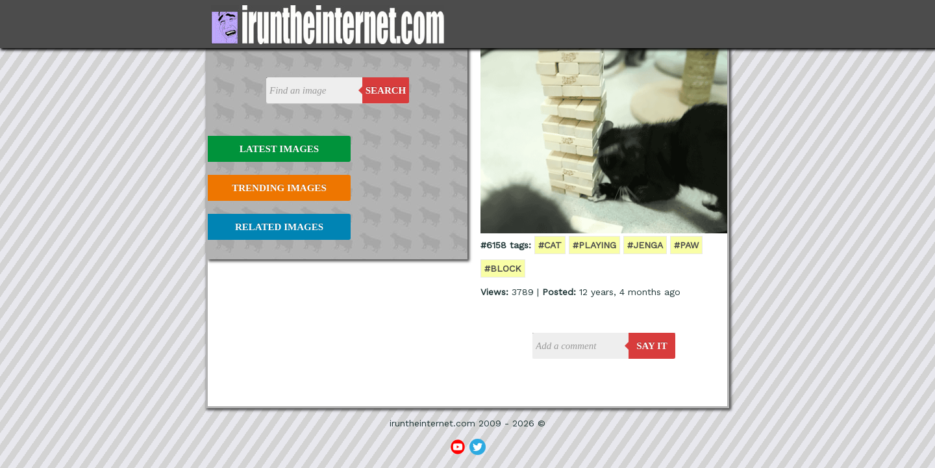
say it (651, 346)
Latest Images (279, 149)
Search (386, 90)
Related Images (279, 227)
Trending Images (279, 188)
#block (502, 268)
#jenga (645, 245)
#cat (550, 245)
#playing (594, 245)
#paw (686, 245)
